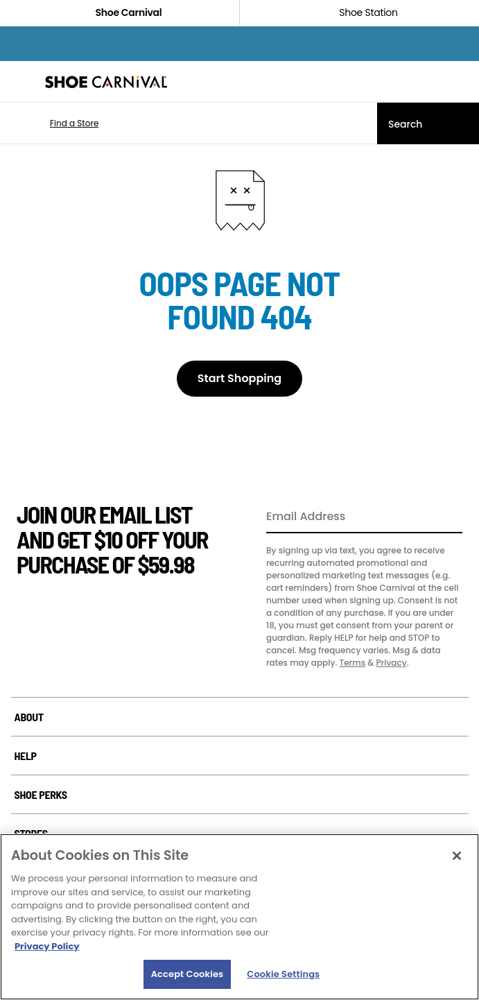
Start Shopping (239, 378)
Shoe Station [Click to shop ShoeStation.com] (359, 13)
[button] (53, 123)
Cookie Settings (283, 974)
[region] (239, 917)
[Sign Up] (447, 517)
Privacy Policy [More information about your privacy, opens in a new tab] (47, 946)
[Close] (457, 855)
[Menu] (21, 82)
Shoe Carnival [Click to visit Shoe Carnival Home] (120, 13)
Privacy (391, 663)
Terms (352, 663)
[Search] (428, 123)
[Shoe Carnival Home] (106, 82)
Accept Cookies (187, 974)
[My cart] (461, 82)
